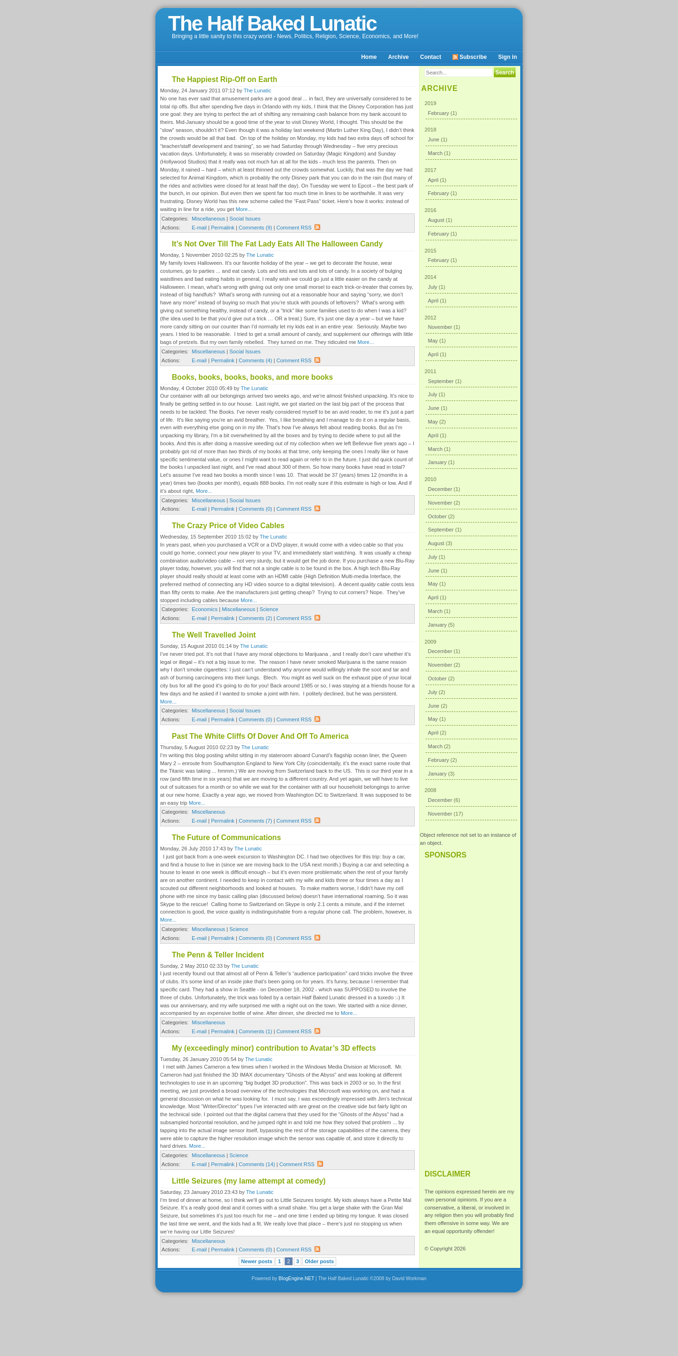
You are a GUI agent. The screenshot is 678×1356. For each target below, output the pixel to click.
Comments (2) (255, 618)
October (437, 516)
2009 (471, 709)
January (437, 462)
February (438, 113)
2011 (471, 418)
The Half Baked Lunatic (272, 23)
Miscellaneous (208, 218)
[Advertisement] (470, 1010)
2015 (471, 257)
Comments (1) (255, 1031)
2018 (471, 143)
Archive (398, 57)
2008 (471, 803)
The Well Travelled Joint (214, 635)
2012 (471, 338)
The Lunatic (257, 90)
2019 (471, 110)
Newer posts (257, 1261)
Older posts (319, 1261)
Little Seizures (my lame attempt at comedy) (249, 1181)
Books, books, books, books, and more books (252, 377)
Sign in (507, 57)
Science (268, 609)
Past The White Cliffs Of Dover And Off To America (260, 736)
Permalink (222, 227)
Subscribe (469, 57)
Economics (205, 609)
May (433, 340)
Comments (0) (255, 509)
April (433, 180)
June (433, 139)
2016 (471, 223)
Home (369, 57)
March (435, 153)
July (432, 287)
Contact (430, 57)
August (436, 220)
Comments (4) (255, 360)
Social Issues (244, 218)
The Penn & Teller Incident (218, 955)
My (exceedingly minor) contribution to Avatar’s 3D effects (274, 1048)
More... (243, 209)
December (440, 489)
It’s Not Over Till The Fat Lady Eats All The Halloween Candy (277, 244)
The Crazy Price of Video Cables (228, 526)
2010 (471, 553)
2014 (471, 290)
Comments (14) (257, 1164)
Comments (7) (255, 821)
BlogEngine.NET (297, 1278)
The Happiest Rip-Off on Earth (224, 79)
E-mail (199, 227)
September (441, 381)
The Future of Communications (226, 837)
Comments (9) (255, 227)
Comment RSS (298, 227)
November (440, 327)
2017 (471, 183)
